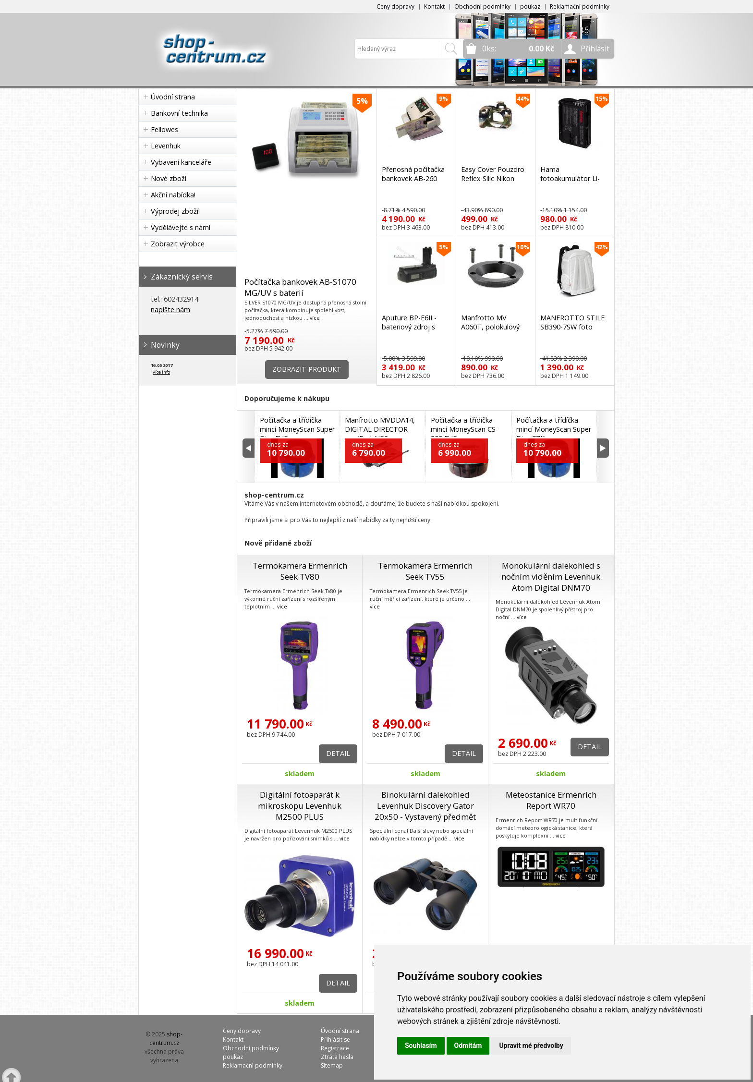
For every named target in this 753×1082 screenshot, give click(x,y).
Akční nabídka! (173, 194)
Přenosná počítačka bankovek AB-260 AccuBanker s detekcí (415, 178)
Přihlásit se (335, 1039)
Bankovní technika (179, 113)
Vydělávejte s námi (180, 227)
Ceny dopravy (395, 6)
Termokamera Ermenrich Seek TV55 (425, 571)
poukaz (530, 6)
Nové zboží (168, 178)
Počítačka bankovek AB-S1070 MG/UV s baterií (300, 287)
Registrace (335, 1048)
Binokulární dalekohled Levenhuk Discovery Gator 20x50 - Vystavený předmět (425, 805)
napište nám (170, 309)
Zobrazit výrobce (178, 243)
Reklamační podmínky (579, 6)
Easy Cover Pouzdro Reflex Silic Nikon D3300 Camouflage (492, 178)
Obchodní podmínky (482, 6)
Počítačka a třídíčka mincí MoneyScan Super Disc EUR (297, 429)
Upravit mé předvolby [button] (531, 1045)
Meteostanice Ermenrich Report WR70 (551, 800)
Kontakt (434, 6)
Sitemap (332, 1065)
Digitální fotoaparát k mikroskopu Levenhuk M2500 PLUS (299, 805)
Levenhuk (166, 145)
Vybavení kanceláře (181, 162)
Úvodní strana (173, 96)
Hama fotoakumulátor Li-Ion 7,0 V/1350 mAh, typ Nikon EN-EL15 (572, 183)
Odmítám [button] (468, 1045)
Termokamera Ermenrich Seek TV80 (300, 571)
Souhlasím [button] (421, 1045)
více (315, 317)
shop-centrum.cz (166, 1038)
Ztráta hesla (337, 1057)
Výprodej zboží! (175, 211)
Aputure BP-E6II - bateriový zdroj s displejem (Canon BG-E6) (409, 331)
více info (161, 372)
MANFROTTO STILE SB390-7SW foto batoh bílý (572, 326)
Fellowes (164, 129)
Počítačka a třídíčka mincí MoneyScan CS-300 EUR (464, 429)
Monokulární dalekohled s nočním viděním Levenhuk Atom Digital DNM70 (550, 576)
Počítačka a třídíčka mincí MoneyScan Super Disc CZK (553, 429)
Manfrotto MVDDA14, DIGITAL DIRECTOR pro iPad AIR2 (380, 429)
